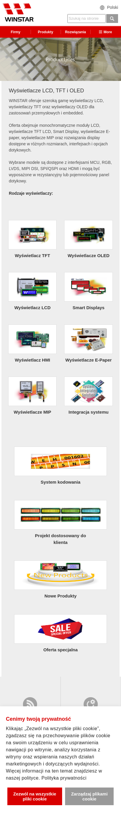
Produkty (45, 32)
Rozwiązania (75, 32)
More (105, 32)
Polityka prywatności (64, 777)
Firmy (16, 32)
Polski (112, 7)
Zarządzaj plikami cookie (89, 796)
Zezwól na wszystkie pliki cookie (34, 796)
